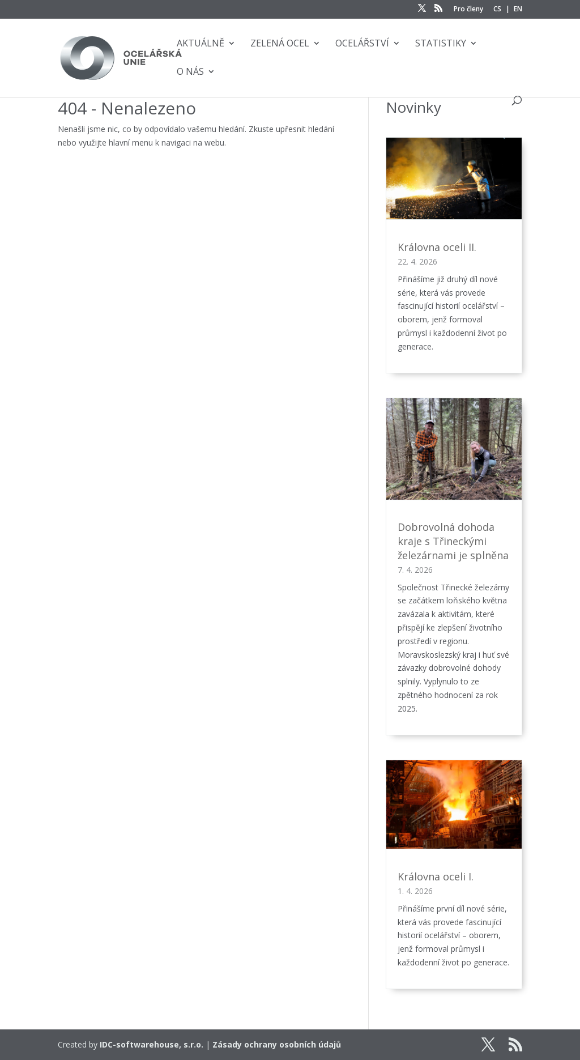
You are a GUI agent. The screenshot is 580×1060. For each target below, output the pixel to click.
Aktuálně (200, 44)
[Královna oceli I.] (453, 806)
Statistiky (440, 44)
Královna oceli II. (437, 247)
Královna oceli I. (436, 876)
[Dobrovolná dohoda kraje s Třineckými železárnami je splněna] (453, 451)
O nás (190, 72)
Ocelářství (362, 44)
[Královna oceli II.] (453, 181)
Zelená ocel (279, 44)
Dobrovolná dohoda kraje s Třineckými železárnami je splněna (453, 541)
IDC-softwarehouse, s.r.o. (151, 1044)
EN (518, 10)
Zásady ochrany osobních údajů (276, 1044)
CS (497, 10)
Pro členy (468, 10)
